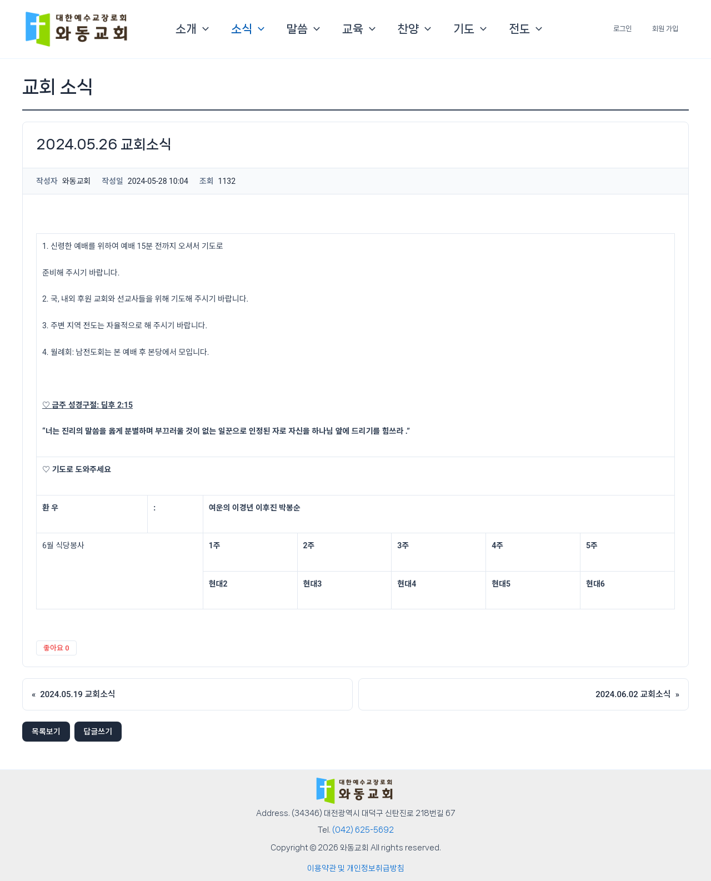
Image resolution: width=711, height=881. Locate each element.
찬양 (414, 29)
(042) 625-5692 (363, 830)
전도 (525, 29)
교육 (358, 29)
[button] (203, 29)
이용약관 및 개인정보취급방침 (355, 868)
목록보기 (46, 731)
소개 (192, 29)
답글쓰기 (98, 731)
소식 (247, 29)
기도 (470, 29)
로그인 (633, 28)
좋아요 (56, 648)
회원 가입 (669, 28)
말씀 (303, 29)
